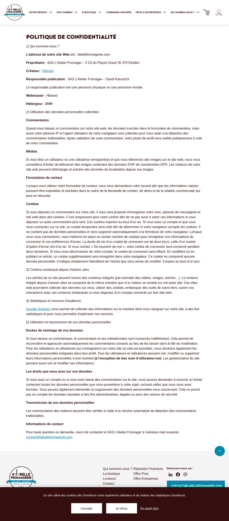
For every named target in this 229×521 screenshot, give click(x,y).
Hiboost (47, 71)
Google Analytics (38, 309)
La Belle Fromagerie (14, 12)
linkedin (170, 474)
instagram (185, 474)
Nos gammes (64, 12)
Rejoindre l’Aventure (148, 469)
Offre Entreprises (145, 478)
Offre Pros (140, 473)
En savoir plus (150, 508)
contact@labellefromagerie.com (49, 437)
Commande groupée (118, 12)
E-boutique (89, 12)
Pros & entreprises (148, 12)
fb (178, 474)
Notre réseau (38, 12)
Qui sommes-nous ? (183, 12)
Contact (108, 483)
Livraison (109, 478)
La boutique (111, 473)
